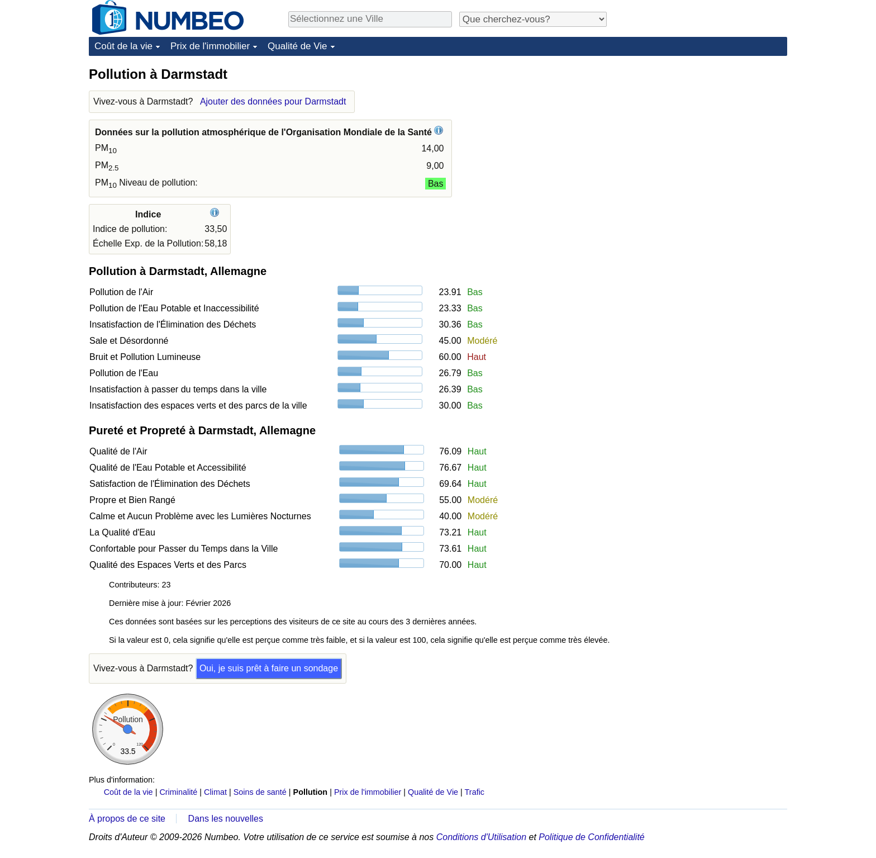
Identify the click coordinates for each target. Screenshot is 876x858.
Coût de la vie (123, 46)
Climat (215, 792)
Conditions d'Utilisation (481, 837)
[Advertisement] (703, 135)
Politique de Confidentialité (591, 837)
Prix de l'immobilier (210, 46)
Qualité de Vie (297, 46)
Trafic (474, 792)
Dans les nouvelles (225, 818)
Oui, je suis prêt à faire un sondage (268, 668)
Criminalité (178, 792)
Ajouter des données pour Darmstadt (273, 101)
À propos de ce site (127, 818)
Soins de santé (260, 792)
